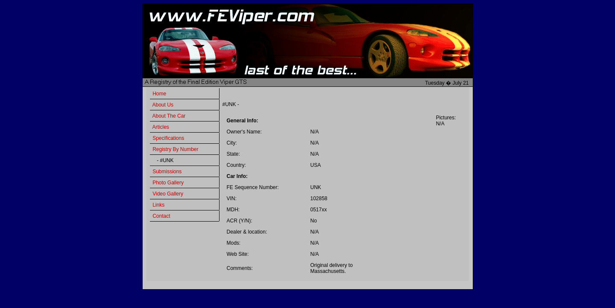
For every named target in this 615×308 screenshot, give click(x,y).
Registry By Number (175, 149)
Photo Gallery (168, 183)
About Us (162, 105)
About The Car (169, 116)
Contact (161, 216)
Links (158, 205)
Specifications (168, 138)
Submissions (167, 172)
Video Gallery (167, 194)
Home (159, 94)
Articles (160, 127)
